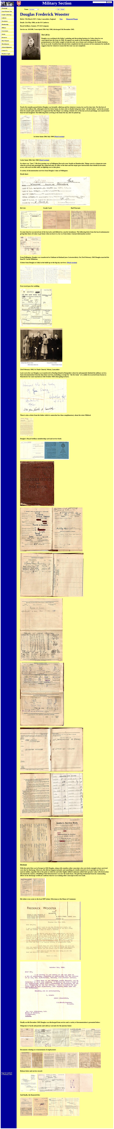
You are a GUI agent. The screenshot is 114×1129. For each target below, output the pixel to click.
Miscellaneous (5, 44)
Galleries (4, 18)
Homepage (4, 8)
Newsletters (5, 21)
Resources (4, 37)
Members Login (6, 53)
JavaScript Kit (107, 4)
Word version (59, 136)
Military (4, 27)
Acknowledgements (7, 47)
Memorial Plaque (72, 19)
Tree (61, 19)
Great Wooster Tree (7, 11)
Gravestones (5, 31)
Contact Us (5, 50)
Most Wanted (5, 40)
